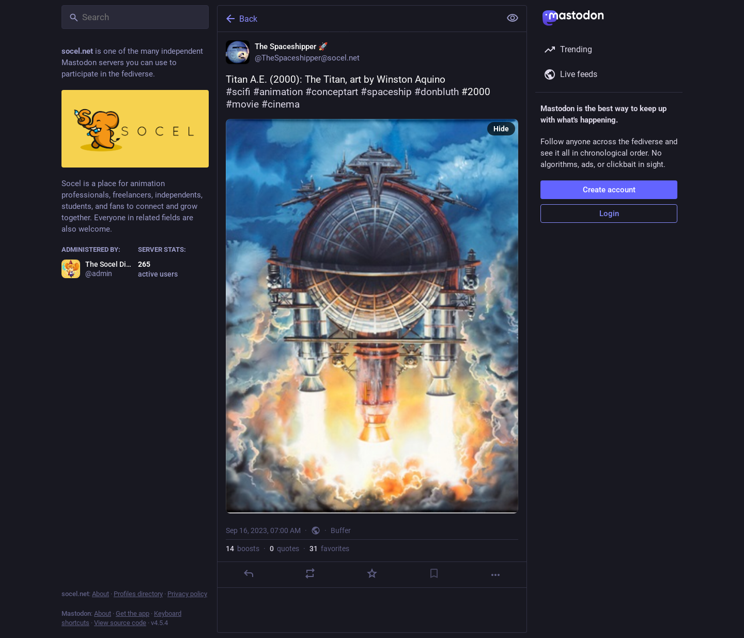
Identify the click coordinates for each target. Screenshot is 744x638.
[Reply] (248, 573)
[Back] (358, 19)
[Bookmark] (434, 573)
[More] (495, 575)
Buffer (341, 530)
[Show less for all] (512, 18)
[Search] (135, 17)
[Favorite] (372, 573)
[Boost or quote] (310, 573)
